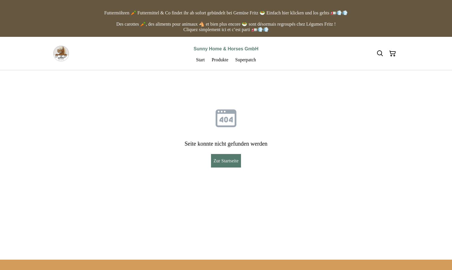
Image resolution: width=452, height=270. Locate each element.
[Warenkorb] (392, 53)
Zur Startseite (226, 160)
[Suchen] (380, 53)
